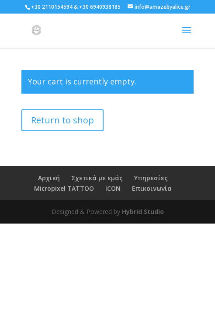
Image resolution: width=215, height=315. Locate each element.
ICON (113, 188)
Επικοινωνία (152, 188)
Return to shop (62, 120)
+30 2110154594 (52, 6)
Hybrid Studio (143, 211)
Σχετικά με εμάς (97, 178)
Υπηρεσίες (151, 178)
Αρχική (49, 178)
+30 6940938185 (100, 6)
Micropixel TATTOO (64, 188)
